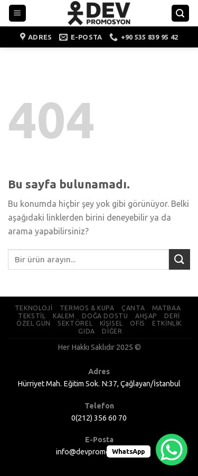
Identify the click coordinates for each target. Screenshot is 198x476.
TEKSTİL (31, 315)
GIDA (86, 331)
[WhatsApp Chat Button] (171, 449)
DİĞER (112, 331)
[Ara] (181, 13)
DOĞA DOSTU (105, 315)
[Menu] (17, 13)
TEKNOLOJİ (34, 307)
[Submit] (179, 259)
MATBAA (166, 307)
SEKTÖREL (75, 323)
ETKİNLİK (167, 323)
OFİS (137, 323)
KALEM (64, 315)
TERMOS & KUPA (87, 307)
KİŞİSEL (111, 323)
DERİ (172, 315)
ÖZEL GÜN (33, 323)
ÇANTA (133, 307)
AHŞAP (146, 315)
